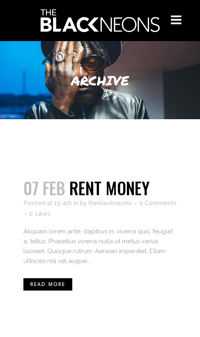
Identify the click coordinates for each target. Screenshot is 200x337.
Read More (48, 284)
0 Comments (158, 203)
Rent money (109, 187)
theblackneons (110, 203)
